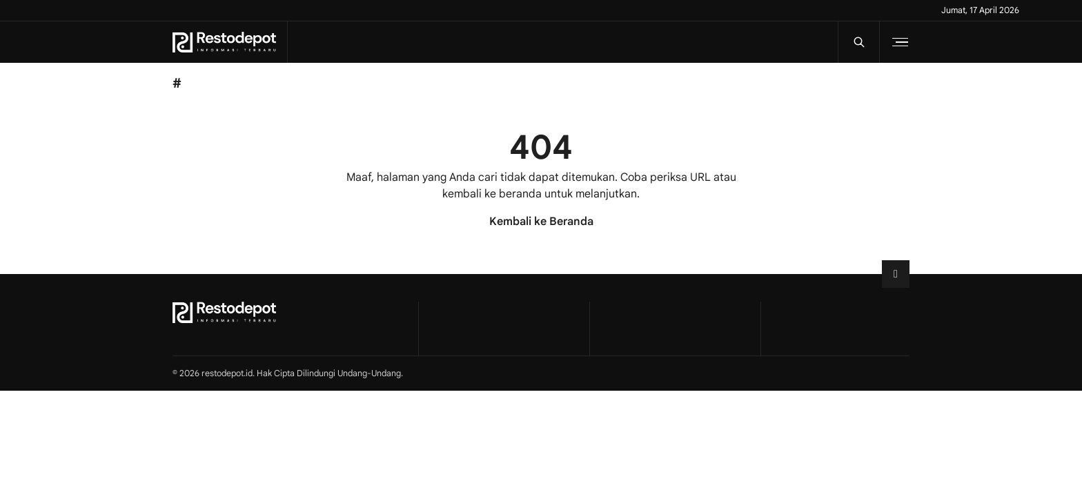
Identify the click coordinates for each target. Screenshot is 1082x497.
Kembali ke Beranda (541, 221)
